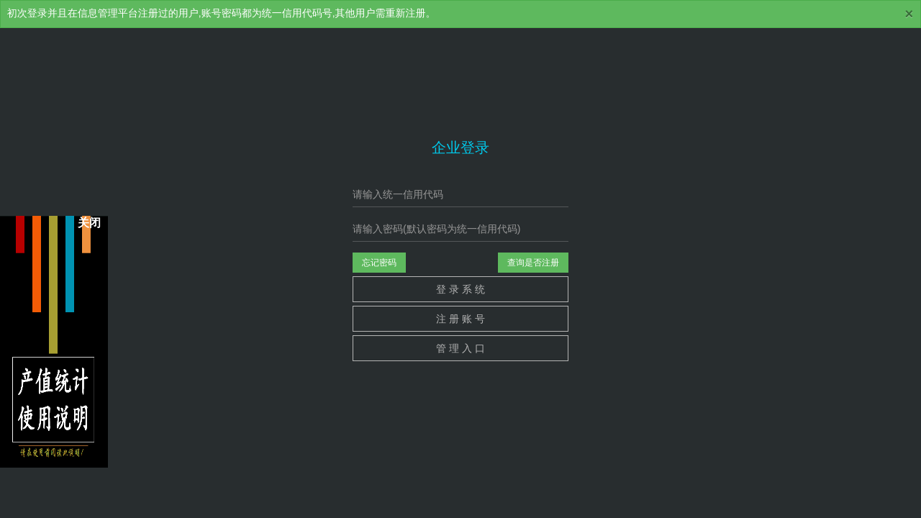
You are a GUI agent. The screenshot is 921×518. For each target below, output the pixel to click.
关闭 (89, 223)
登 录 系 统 (460, 289)
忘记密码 (379, 263)
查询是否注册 (533, 263)
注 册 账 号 (460, 318)
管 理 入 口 (460, 348)
